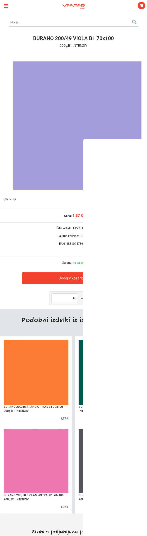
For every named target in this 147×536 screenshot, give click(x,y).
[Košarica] (141, 5)
